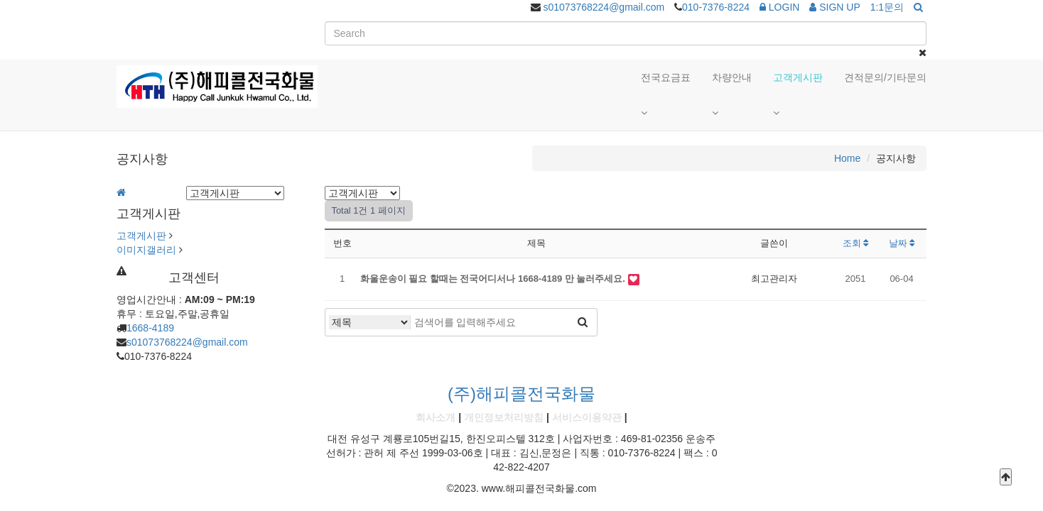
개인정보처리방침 (504, 417)
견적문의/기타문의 (885, 77)
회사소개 (435, 417)
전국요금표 (666, 77)
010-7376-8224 (716, 7)
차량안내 (732, 77)
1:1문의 (887, 7)
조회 (856, 243)
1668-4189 (150, 328)
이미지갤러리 (146, 250)
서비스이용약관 (587, 417)
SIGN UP (834, 7)
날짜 (902, 243)
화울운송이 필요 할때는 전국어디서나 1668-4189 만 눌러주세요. (494, 278)
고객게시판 (798, 77)
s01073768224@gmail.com (604, 7)
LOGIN (779, 7)
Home (847, 158)
